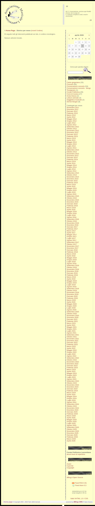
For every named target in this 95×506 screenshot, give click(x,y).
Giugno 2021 (72, 329)
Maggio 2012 (72, 119)
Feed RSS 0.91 (79, 483)
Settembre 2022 (73, 358)
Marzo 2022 (71, 346)
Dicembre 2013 (72, 156)
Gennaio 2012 (72, 111)
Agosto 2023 (71, 379)
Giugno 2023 (72, 375)
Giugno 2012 (72, 121)
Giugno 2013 (72, 144)
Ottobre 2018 (72, 267)
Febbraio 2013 (72, 136)
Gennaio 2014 (72, 158)
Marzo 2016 (71, 208)
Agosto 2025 (71, 425)
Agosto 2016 (71, 217)
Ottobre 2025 (72, 429)
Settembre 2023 (73, 381)
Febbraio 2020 (72, 298)
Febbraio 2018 (72, 252)
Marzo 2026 (71, 439)
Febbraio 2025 (72, 414)
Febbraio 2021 (72, 321)
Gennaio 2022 (72, 342)
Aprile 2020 (71, 302)
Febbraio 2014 (72, 159)
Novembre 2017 (73, 246)
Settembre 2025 (73, 427)
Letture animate (73, 98)
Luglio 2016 (71, 215)
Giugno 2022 (72, 352)
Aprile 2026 (71, 441)
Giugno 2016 (72, 213)
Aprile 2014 (71, 163)
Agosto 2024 (71, 402)
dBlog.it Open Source (75, 477)
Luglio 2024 (71, 400)
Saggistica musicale (74, 100)
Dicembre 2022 (72, 364)
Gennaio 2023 (72, 366)
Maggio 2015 (72, 188)
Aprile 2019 (71, 279)
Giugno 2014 (72, 167)
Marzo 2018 (71, 254)
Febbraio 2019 (72, 275)
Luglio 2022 (71, 354)
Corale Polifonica (73, 92)
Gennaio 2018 (72, 250)
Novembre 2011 (73, 107)
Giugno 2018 (72, 260)
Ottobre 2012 (72, 129)
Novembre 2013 (73, 154)
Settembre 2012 (73, 127)
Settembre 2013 (73, 150)
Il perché (70, 466)
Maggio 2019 (72, 281)
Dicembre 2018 (72, 271)
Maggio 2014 (72, 165)
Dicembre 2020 (72, 317)
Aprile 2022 (71, 348)
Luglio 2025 (71, 423)
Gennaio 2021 (72, 319)
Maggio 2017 (72, 235)
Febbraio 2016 (72, 206)
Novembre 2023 (73, 385)
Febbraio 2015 (72, 183)
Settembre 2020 (73, 312)
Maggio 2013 (72, 142)
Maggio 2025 (72, 420)
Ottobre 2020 (72, 314)
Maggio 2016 (72, 211)
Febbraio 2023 (72, 368)
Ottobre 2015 (72, 198)
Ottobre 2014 (72, 175)
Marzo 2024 (71, 393)
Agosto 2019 (71, 287)
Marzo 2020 (71, 300)
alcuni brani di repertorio (76, 454)
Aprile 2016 (71, 210)
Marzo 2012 (71, 115)
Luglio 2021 (71, 331)
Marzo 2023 (71, 369)
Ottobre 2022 (72, 360)
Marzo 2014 (71, 161)
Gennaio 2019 (72, 273)
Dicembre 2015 (72, 202)
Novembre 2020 (73, 316)
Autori (69, 464)
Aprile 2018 (71, 256)
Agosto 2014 (71, 171)
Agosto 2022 (71, 356)
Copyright (70, 468)
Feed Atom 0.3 (79, 485)
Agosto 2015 (71, 194)
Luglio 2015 (71, 192)
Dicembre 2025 (72, 433)
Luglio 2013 (71, 146)
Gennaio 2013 (72, 134)
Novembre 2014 (73, 177)
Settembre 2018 (73, 265)
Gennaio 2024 (72, 389)
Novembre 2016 (73, 223)
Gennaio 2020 (72, 296)
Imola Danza (71, 96)
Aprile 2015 (71, 186)
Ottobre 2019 (72, 290)
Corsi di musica (72, 94)
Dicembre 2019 (72, 294)
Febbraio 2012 (72, 113)
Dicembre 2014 (72, 179)
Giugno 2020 (72, 306)
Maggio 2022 (72, 350)
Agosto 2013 (71, 148)
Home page (8, 502)
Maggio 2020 (72, 304)
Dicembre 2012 (72, 132)
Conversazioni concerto (76, 86)
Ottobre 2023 (72, 383)
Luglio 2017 (71, 238)
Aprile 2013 (71, 140)
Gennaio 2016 (72, 204)
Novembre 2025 (73, 431)
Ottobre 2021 (72, 337)
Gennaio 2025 (72, 412)
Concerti (70, 84)
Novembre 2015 (73, 200)
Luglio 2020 (71, 308)
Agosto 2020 (71, 310)
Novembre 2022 (73, 362)
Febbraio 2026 (72, 437)
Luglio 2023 (71, 377)
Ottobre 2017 (72, 244)
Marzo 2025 (71, 416)
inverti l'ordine (37, 30)
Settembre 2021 (73, 335)
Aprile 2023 (71, 371)
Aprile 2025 (71, 418)
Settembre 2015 (73, 196)
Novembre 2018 (73, 269)
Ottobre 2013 (72, 152)
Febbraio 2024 (72, 391)
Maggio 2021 (72, 327)
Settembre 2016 (73, 219)
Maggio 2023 (72, 373)
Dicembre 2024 (72, 410)
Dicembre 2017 (72, 248)
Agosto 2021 (71, 333)
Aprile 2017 (71, 233)
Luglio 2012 (71, 123)
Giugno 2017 (72, 237)
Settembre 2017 (73, 242)
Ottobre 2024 (72, 406)
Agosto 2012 (71, 125)
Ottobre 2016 (72, 221)
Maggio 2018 (72, 258)
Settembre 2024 (73, 404)
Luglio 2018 (71, 262)
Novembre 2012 (73, 131)
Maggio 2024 (72, 396)
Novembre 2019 (73, 292)
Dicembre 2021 (72, 341)
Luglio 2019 (71, 285)
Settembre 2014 (73, 173)
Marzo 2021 (71, 323)
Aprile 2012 (71, 117)
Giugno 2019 (72, 283)
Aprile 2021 (71, 325)
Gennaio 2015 (72, 181)
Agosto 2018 (71, 263)
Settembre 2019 (73, 289)
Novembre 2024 (73, 408)
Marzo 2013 (71, 138)
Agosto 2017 (71, 240)
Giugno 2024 (72, 398)
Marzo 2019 (71, 277)
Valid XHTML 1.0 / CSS (79, 498)
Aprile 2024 (71, 395)
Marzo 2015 (71, 184)
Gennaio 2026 (72, 435)
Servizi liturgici (72, 102)
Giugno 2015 (72, 190)
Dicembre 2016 (72, 225)
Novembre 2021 (73, 339)
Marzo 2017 (71, 231)
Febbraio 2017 (72, 229)
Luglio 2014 (71, 169)
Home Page (10, 30)
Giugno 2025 (72, 422)
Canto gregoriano (73, 82)
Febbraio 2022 (72, 344)
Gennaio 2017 (72, 227)
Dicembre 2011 (72, 109)
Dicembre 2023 (72, 387)
